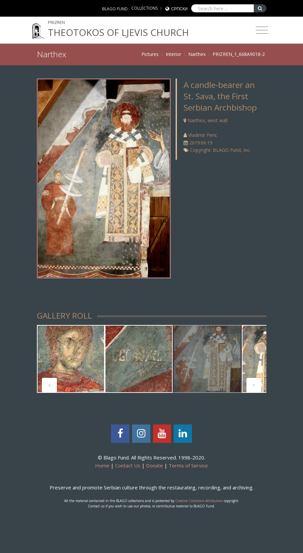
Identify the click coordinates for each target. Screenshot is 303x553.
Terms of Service (188, 465)
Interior (173, 54)
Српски (179, 9)
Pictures (150, 54)
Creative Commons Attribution (199, 500)
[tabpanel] (71, 359)
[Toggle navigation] (261, 30)
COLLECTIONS (144, 8)
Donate (154, 465)
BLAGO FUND (115, 9)
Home (102, 465)
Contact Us (127, 465)
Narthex (197, 54)
